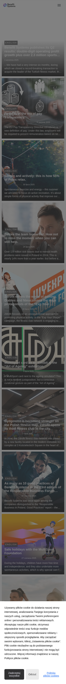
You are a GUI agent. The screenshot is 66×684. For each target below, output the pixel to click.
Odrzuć (32, 674)
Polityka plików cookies (51, 674)
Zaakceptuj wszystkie (14, 674)
